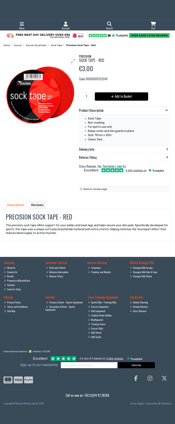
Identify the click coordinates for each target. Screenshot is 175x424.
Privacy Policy (12, 302)
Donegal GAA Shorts (141, 276)
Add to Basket (121, 96)
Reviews (37, 205)
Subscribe (136, 365)
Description (15, 205)
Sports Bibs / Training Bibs (102, 302)
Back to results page (95, 189)
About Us (9, 267)
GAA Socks (94, 337)
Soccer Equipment (98, 306)
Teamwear (94, 267)
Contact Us (10, 272)
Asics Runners (138, 311)
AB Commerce (164, 403)
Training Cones (97, 324)
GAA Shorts (95, 332)
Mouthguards (95, 319)
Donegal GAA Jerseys (141, 267)
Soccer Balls (95, 328)
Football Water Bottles (100, 315)
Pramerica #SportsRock (17, 280)
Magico (140, 403)
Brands (9, 276)
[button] (73, 61)
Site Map (9, 311)
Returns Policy (54, 276)
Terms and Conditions (16, 306)
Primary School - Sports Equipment (64, 302)
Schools (9, 285)
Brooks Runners (139, 306)
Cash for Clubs (12, 289)
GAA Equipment (96, 311)
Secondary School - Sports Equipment (60, 308)
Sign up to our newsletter (39, 365)
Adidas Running (139, 302)
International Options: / (27, 351)
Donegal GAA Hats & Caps (143, 272)
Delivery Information (57, 272)
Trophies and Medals (99, 272)
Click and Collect (55, 267)
